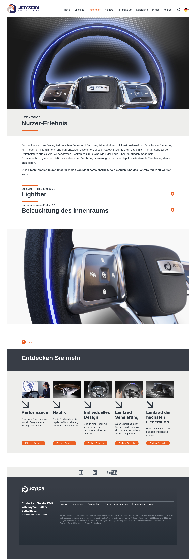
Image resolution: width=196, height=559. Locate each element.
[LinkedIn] (95, 472)
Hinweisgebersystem (143, 504)
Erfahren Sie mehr (33, 443)
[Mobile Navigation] (58, 10)
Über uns (79, 10)
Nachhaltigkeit (124, 10)
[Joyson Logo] (33, 489)
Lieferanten (142, 10)
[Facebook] (81, 472)
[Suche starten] (178, 9)
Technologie (94, 10)
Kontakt (167, 10)
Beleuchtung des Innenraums (65, 210)
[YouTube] (111, 472)
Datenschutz (94, 504)
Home (67, 10)
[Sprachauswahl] (186, 10)
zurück (30, 342)
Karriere (109, 10)
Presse (155, 10)
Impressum (77, 504)
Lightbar (34, 194)
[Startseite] (23, 8)
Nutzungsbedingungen (116, 504)
